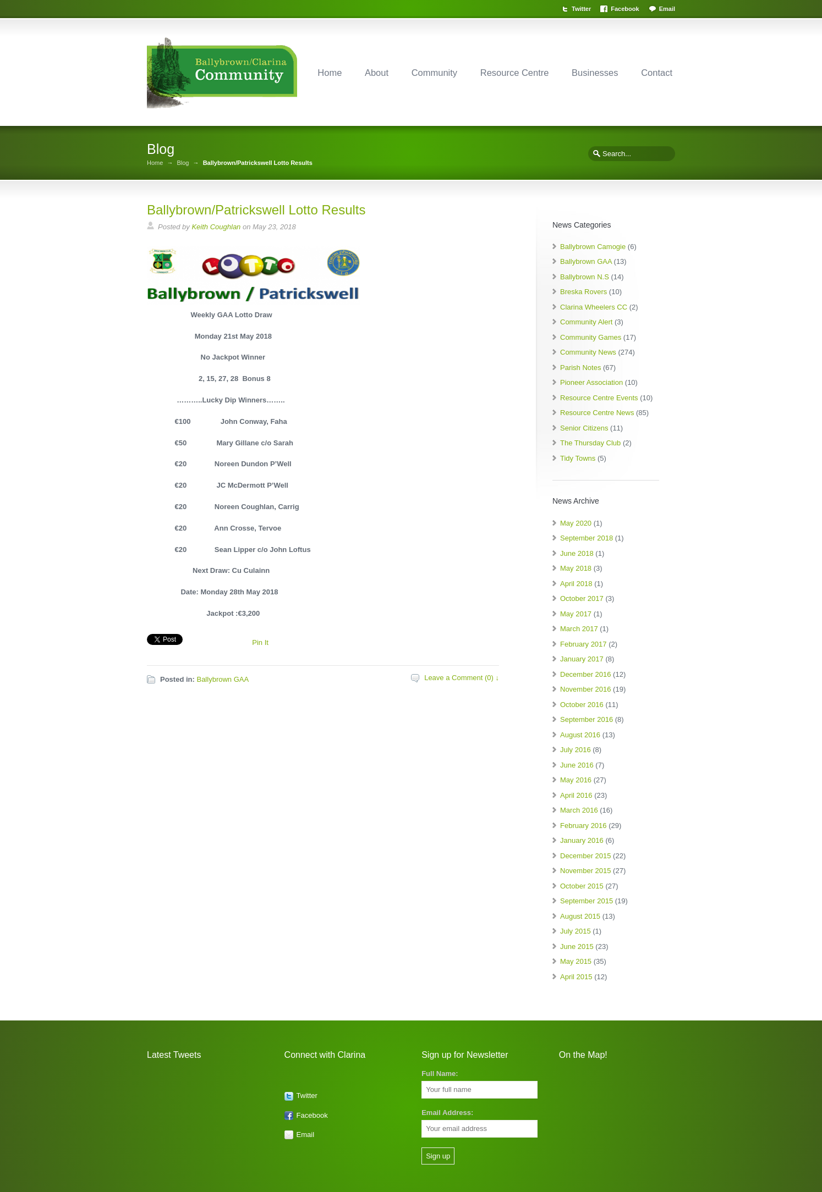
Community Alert (586, 322)
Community (434, 73)
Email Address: (447, 1112)
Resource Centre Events (599, 398)
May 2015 (575, 961)
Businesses (595, 73)
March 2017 (579, 629)
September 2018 (586, 538)
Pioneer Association (591, 382)
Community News (588, 352)
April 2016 (576, 795)
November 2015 (585, 871)
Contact (656, 73)
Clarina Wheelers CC (593, 307)
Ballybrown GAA (222, 679)
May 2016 (575, 780)
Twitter (581, 8)
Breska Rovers (583, 292)
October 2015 (582, 886)
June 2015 (577, 946)
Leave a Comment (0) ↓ (461, 678)
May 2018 (575, 568)
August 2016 (580, 735)
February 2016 (583, 825)
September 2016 (586, 719)
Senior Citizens (584, 428)
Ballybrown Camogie (593, 246)
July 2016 (575, 750)
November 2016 (585, 689)
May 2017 (575, 614)
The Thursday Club (590, 443)
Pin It (260, 642)
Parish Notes (580, 367)
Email (667, 8)
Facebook (625, 8)
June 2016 (577, 765)
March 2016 (579, 810)
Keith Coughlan (215, 227)
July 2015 (575, 931)
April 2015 (576, 977)
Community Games (590, 337)
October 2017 (582, 598)
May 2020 (575, 523)
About (376, 73)
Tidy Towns (577, 458)
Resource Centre (514, 73)
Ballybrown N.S (584, 277)
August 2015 (580, 916)
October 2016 (582, 704)
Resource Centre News (597, 413)
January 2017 (582, 659)
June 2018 (577, 553)
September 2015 (586, 901)
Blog (183, 163)
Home (329, 73)
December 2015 (585, 856)
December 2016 (585, 674)
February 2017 (583, 644)
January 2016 (582, 840)
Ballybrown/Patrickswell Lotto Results (256, 209)
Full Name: (439, 1073)
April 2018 (576, 584)
